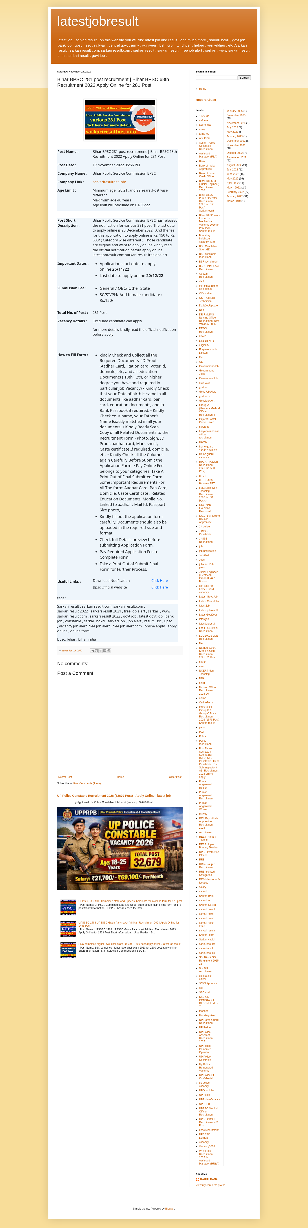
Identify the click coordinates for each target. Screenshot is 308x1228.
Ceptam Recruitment (206, 275)
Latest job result (208, 610)
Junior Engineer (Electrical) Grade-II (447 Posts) (208, 577)
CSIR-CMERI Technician (207, 299)
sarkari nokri (206, 913)
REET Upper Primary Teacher (208, 846)
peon (202, 727)
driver (202, 336)
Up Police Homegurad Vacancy (206, 1067)
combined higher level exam (209, 287)
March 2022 (234, 187)
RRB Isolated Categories (207, 873)
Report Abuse (206, 99)
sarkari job (205, 900)
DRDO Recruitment (206, 330)
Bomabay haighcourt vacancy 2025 (207, 238)
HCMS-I (204, 442)
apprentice (205, 124)
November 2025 (236, 123)
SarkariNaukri (207, 939)
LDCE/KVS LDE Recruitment (208, 637)
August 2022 (234, 165)
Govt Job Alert (207, 391)
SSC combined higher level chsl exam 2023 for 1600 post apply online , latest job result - (130, 943)
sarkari (203, 891)
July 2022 (232, 169)
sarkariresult (206, 948)
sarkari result (206, 918)
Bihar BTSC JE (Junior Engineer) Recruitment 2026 (209, 185)
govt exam (205, 382)
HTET (202, 475)
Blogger (169, 1208)
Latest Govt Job (208, 596)
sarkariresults (207, 953)
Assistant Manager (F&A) (208, 155)
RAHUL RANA (209, 1179)
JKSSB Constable (205, 533)
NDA (202, 678)
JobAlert (204, 555)
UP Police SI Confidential (206, 1077)
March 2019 (234, 201)
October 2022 (235, 152)
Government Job (209, 366)
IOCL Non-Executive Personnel (205, 508)
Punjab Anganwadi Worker (205, 806)
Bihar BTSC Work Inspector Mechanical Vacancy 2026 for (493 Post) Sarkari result (209, 223)
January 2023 (235, 136)
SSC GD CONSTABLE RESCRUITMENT (208, 1001)
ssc (201, 987)
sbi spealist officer (205, 977)
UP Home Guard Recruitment (208, 1021)
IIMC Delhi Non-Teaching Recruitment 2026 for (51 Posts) (208, 494)
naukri (202, 661)
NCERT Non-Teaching (206, 672)
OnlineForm (206, 702)
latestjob (204, 619)
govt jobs (204, 396)
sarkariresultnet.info (109, 181)
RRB (202, 859)
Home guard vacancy (206, 456)
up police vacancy (204, 1084)
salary (202, 887)
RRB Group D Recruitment (207, 866)
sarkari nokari (207, 909)
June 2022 (233, 174)
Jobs (202, 559)
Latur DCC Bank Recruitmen (208, 630)
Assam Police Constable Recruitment (207, 146)
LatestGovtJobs (208, 614)
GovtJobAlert (206, 400)
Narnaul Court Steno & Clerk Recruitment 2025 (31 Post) (207, 652)
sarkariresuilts (207, 943)
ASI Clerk (204, 138)
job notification (207, 550)
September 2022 (236, 157)
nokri (202, 683)
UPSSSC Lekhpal (204, 1136)
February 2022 (235, 192)
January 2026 (235, 110)
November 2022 (236, 145)
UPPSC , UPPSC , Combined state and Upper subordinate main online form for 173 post (130, 901)
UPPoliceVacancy (209, 1099)
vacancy (204, 1142)
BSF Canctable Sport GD (208, 248)
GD (201, 361)
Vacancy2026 (207, 1146)
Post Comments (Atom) (87, 783)
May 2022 (232, 178)
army (202, 129)
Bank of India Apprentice (206, 167)
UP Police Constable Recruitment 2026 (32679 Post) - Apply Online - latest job (114, 795)
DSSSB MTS (206, 340)
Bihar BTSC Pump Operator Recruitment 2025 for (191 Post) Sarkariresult (208, 202)
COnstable (205, 293)
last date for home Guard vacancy (206, 589)
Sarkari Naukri (207, 905)
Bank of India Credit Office (206, 175)
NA (201, 643)
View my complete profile (210, 1185)
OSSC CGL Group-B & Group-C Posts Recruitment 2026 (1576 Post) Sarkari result (209, 715)
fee (201, 357)
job (201, 546)
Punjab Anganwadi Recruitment (206, 795)
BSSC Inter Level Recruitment (209, 267)
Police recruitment (205, 742)
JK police (204, 526)
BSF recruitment (208, 261)
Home (120, 777)
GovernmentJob (208, 378)
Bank (202, 161)
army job (204, 133)
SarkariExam (206, 934)
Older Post (175, 777)
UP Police (205, 1027)
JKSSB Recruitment (206, 540)
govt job (203, 387)
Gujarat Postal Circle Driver (207, 421)
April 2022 (233, 183)
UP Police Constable (205, 1058)
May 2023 (232, 131)
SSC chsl (204, 992)
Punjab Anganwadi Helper (205, 784)
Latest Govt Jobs (209, 601)
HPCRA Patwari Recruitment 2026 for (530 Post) (208, 466)
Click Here (159, 580)
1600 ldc (204, 116)
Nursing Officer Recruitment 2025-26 (208, 690)
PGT (202, 732)
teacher (203, 1010)
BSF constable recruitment (207, 255)
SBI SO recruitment (205, 970)
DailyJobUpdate (208, 305)
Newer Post (65, 777)
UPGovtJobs (206, 1090)
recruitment (205, 832)
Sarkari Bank (206, 896)
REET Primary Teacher (207, 838)
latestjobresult (98, 21)
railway (203, 813)
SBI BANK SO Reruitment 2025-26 (209, 960)
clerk (202, 281)
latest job (204, 605)
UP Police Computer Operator (205, 1049)
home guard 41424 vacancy (208, 448)
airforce (203, 120)
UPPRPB (204, 1103)
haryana (204, 426)
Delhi (202, 310)
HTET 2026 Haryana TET (207, 482)
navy (202, 666)
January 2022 (235, 196)
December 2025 (236, 115)
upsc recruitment (209, 1130)
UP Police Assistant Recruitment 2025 (206, 1037)
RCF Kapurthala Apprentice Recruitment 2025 (208, 823)
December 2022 (236, 140)
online (202, 698)
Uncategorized (207, 1015)
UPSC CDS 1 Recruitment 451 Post (208, 1122)
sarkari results (207, 930)
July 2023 (232, 127)
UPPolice (204, 1094)
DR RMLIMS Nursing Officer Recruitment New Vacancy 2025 (209, 319)
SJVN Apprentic (208, 983)
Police (202, 736)
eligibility (204, 345)
